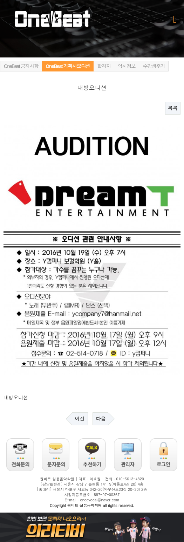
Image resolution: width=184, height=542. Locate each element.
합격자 (103, 66)
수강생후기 (154, 66)
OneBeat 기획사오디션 (68, 66)
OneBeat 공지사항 (21, 66)
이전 (80, 418)
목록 (173, 108)
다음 (100, 418)
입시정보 (126, 66)
